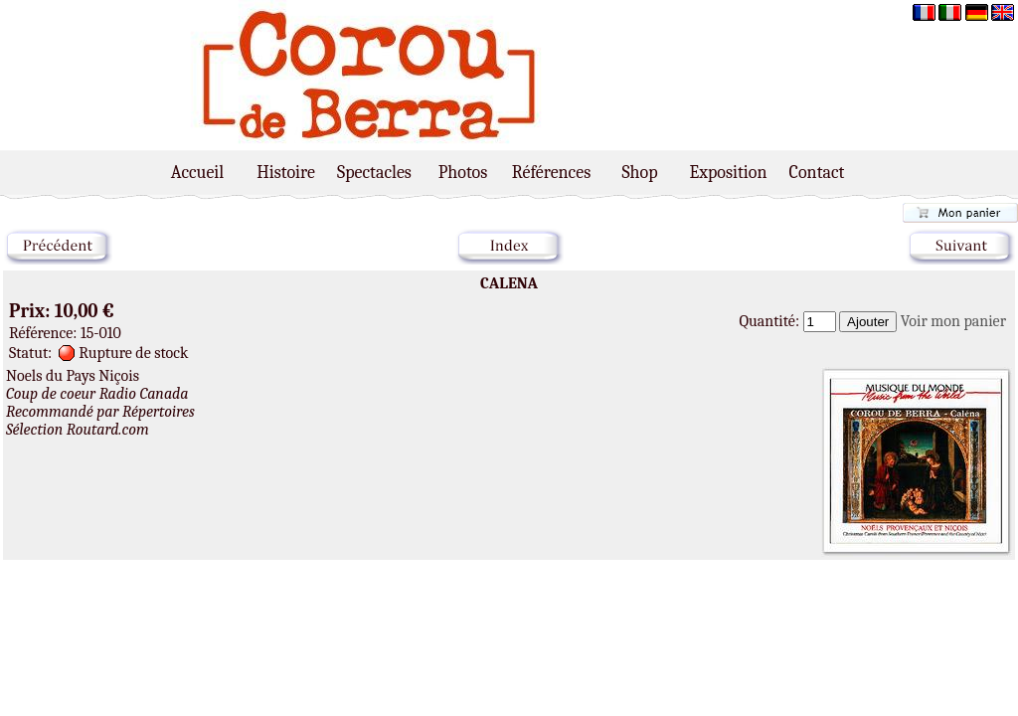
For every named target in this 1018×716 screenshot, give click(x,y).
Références (551, 172)
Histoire (285, 172)
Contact (817, 172)
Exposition (728, 172)
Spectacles (374, 172)
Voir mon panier (953, 321)
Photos (463, 172)
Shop (639, 172)
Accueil (197, 172)
